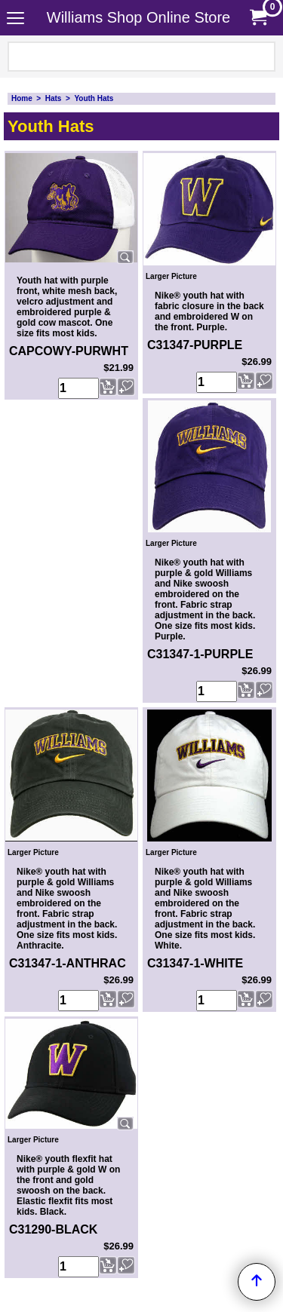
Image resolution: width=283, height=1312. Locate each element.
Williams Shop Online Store (138, 17)
